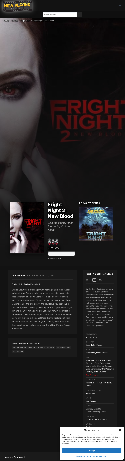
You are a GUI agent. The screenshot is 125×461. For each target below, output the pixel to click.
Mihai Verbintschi (63, 347)
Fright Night (25, 21)
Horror (103, 412)
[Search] (79, 14)
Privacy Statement (99, 456)
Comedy (89, 409)
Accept (92, 450)
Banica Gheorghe (19, 347)
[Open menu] (120, 6)
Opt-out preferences (84, 456)
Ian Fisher (50, 347)
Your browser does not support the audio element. (61, 253)
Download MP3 (55, 258)
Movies (15, 21)
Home (6, 21)
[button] (120, 430)
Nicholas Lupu (18, 351)
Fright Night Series (21, 284)
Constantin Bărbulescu (36, 347)
